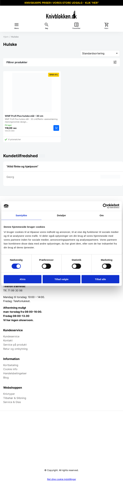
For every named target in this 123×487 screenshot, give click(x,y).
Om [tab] (102, 215)
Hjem (6, 36)
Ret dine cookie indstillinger (61, 479)
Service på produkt (15, 344)
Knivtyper (9, 393)
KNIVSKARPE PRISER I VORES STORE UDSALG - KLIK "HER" (62, 2)
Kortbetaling (10, 365)
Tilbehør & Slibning (14, 398)
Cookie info (10, 369)
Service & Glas (12, 402)
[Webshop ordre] (100, 53)
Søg (46, 28)
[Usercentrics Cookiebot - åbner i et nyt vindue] (105, 206)
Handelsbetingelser (15, 373)
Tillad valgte (61, 279)
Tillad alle (100, 279)
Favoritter (76, 28)
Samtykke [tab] (21, 215)
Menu (16, 28)
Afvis (23, 279)
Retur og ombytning (15, 348)
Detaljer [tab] (61, 215)
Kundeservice (11, 336)
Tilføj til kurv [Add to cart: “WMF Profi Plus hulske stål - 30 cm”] (56, 128)
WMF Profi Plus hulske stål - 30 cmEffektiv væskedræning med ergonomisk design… (32, 98)
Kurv (106, 28)
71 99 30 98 (15, 290)
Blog (6, 377)
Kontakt (8, 340)
